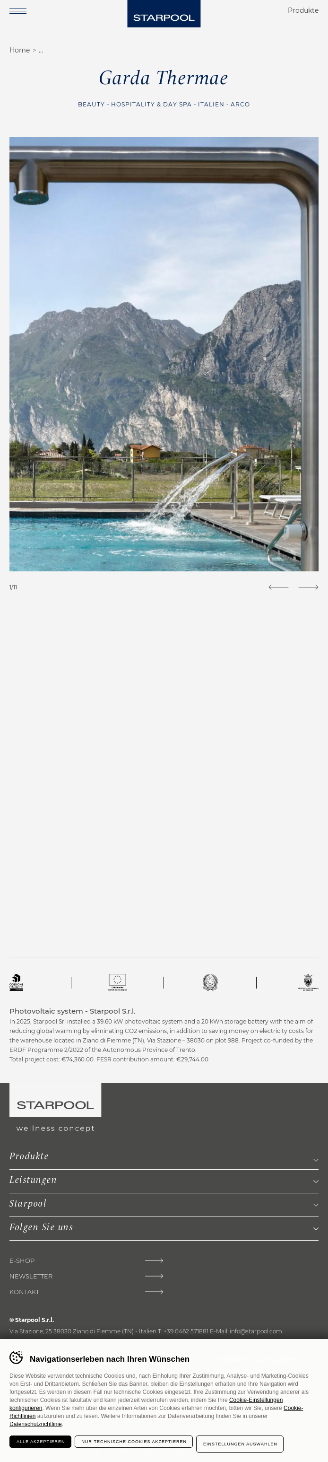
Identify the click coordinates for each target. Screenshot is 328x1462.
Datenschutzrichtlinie (35, 1424)
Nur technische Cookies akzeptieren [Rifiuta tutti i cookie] (134, 1441)
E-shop (22, 1260)
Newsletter (30, 1276)
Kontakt (24, 1292)
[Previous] (278, 587)
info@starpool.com (256, 1331)
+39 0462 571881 (186, 1331)
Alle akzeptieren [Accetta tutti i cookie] (41, 1441)
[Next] (308, 587)
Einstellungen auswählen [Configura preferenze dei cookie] (240, 1444)
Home (19, 50)
